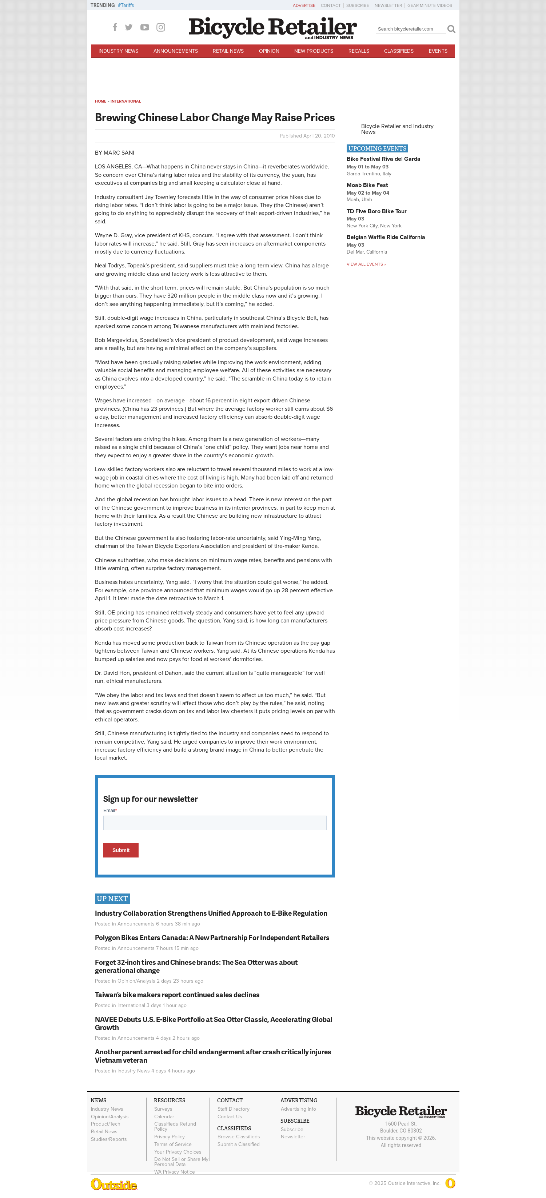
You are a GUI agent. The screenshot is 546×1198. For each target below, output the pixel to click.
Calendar (164, 1116)
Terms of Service (173, 1144)
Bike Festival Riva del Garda (384, 159)
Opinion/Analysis (136, 981)
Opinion (269, 51)
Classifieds (399, 51)
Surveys (163, 1109)
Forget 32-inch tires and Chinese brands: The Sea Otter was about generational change (196, 966)
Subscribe (357, 5)
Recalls (358, 51)
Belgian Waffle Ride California (386, 237)
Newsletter (388, 5)
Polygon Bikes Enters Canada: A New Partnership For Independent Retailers (212, 937)
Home (100, 101)
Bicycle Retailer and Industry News (397, 129)
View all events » (366, 264)
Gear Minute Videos (429, 5)
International (126, 101)
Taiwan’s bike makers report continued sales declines (177, 994)
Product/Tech (105, 1124)
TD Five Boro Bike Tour (377, 211)
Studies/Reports (109, 1139)
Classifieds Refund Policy (175, 1126)
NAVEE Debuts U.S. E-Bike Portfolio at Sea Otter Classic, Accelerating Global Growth (213, 1023)
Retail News (228, 51)
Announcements (176, 51)
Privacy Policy (169, 1137)
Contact (331, 5)
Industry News (118, 51)
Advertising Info (298, 1109)
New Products (313, 51)
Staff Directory (234, 1109)
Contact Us (230, 1116)
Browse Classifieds (239, 1137)
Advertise (304, 5)
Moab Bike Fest (367, 185)
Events (438, 51)
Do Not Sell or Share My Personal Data (181, 1162)
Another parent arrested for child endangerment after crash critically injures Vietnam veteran (213, 1056)
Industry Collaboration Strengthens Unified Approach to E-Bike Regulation (211, 913)
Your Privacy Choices (178, 1152)
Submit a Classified (239, 1144)
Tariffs (127, 5)
